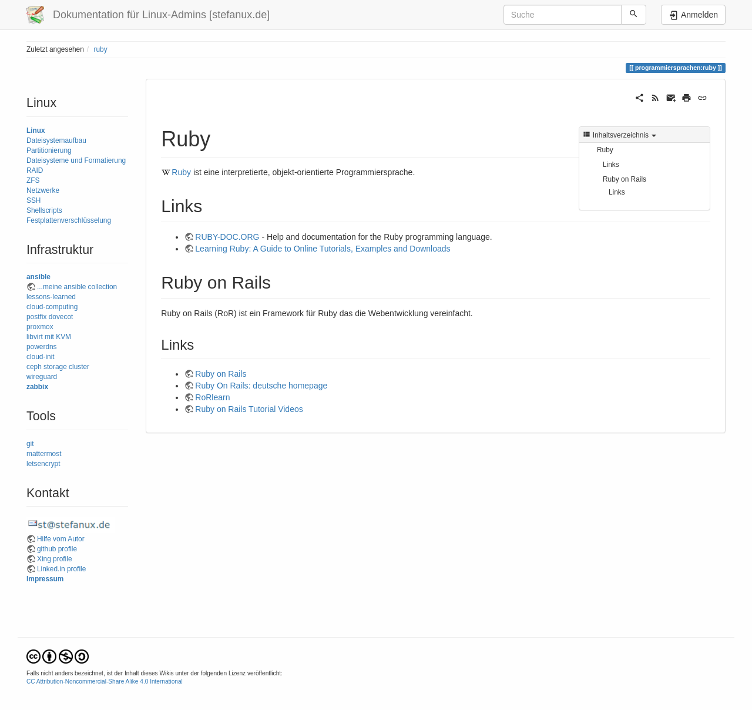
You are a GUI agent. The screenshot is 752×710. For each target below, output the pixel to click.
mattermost (43, 454)
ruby (100, 49)
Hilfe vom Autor (61, 539)
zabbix (37, 387)
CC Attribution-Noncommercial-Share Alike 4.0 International (104, 681)
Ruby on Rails (624, 179)
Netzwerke (42, 190)
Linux (35, 130)
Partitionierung (49, 150)
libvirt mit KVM (48, 337)
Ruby (605, 150)
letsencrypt (43, 464)
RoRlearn (212, 397)
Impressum (44, 579)
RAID (34, 170)
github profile (57, 549)
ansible (38, 277)
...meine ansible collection (77, 287)
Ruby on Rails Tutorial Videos (249, 409)
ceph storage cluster (57, 367)
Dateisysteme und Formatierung (76, 160)
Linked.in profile (61, 569)
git (30, 444)
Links (611, 164)
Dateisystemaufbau (56, 140)
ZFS (32, 180)
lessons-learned (51, 297)
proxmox (39, 327)
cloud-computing (52, 307)
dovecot (61, 317)
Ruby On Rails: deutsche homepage (261, 385)
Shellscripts (44, 210)
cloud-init (40, 357)
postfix (36, 317)
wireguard (41, 377)
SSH (33, 200)
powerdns (41, 347)
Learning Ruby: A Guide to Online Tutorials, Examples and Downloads (322, 248)
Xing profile (54, 559)
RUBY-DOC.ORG (227, 237)
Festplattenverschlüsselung (68, 220)
